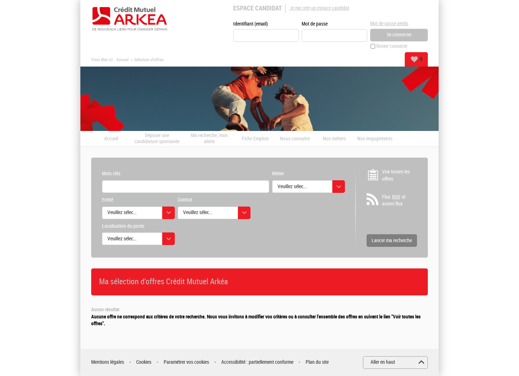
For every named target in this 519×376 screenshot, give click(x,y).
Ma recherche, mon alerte (209, 139)
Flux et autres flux (393, 200)
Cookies (143, 362)
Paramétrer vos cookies (186, 362)
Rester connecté (391, 46)
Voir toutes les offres (396, 175)
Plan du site (317, 362)
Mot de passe (315, 24)
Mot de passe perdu (389, 24)
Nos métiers (334, 139)
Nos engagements (374, 139)
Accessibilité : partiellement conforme (257, 362)
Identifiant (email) (250, 24)
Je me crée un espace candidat (319, 8)
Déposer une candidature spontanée (156, 139)
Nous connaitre (295, 139)
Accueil (122, 59)
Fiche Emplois (255, 139)
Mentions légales (107, 362)
